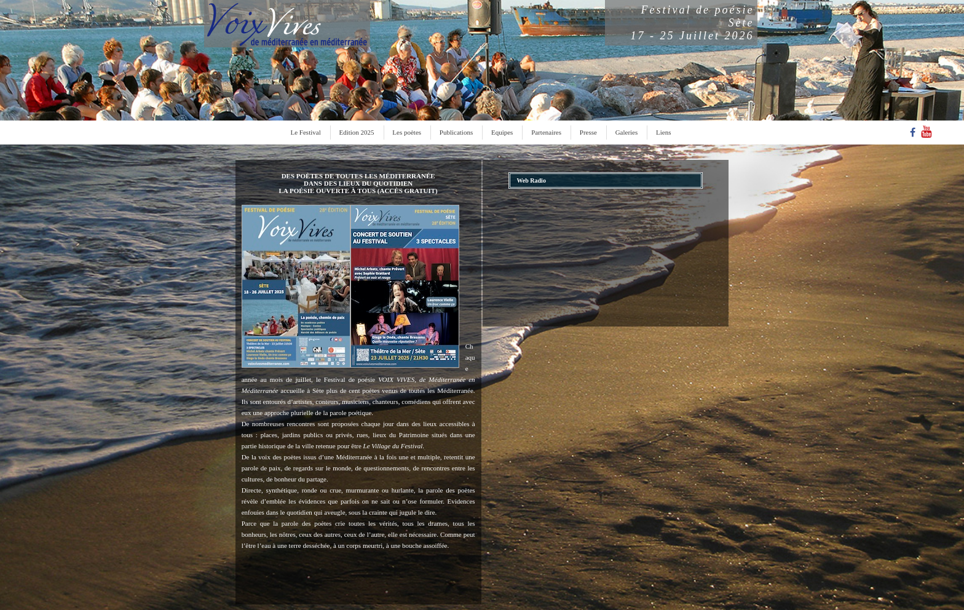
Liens (663, 132)
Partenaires (546, 132)
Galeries (626, 132)
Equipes (502, 132)
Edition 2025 (356, 132)
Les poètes (406, 132)
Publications (456, 132)
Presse (588, 132)
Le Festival (306, 132)
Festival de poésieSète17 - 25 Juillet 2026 (692, 23)
